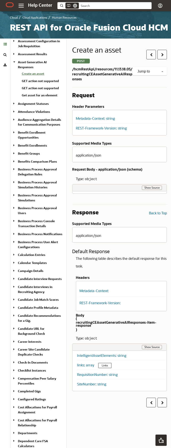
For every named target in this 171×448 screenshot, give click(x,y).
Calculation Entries (31, 255)
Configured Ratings (32, 399)
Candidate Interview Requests (40, 279)
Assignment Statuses (33, 104)
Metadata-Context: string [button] (95, 118)
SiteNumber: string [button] (91, 384)
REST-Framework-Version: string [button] (101, 128)
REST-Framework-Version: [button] (100, 303)
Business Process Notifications (40, 234)
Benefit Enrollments (32, 145)
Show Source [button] (152, 187)
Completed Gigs (29, 391)
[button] (160, 5)
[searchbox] (115, 6)
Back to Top (158, 213)
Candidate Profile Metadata (38, 308)
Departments (27, 433)
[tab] (5, 44)
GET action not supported (40, 81)
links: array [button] (86, 365)
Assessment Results (32, 54)
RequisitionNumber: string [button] (97, 374)
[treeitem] (42, 74)
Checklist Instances (32, 370)
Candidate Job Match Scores (38, 300)
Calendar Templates (32, 263)
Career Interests (29, 342)
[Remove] (75, 5)
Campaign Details (30, 271)
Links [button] (105, 365)
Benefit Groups (29, 153)
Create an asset (33, 73)
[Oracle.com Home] (9, 4)
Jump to (150, 71)
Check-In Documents (33, 362)
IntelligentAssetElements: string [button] (101, 355)
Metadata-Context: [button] (94, 290)
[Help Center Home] (40, 5)
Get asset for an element (39, 95)
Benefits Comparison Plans (37, 161)
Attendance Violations (34, 112)
